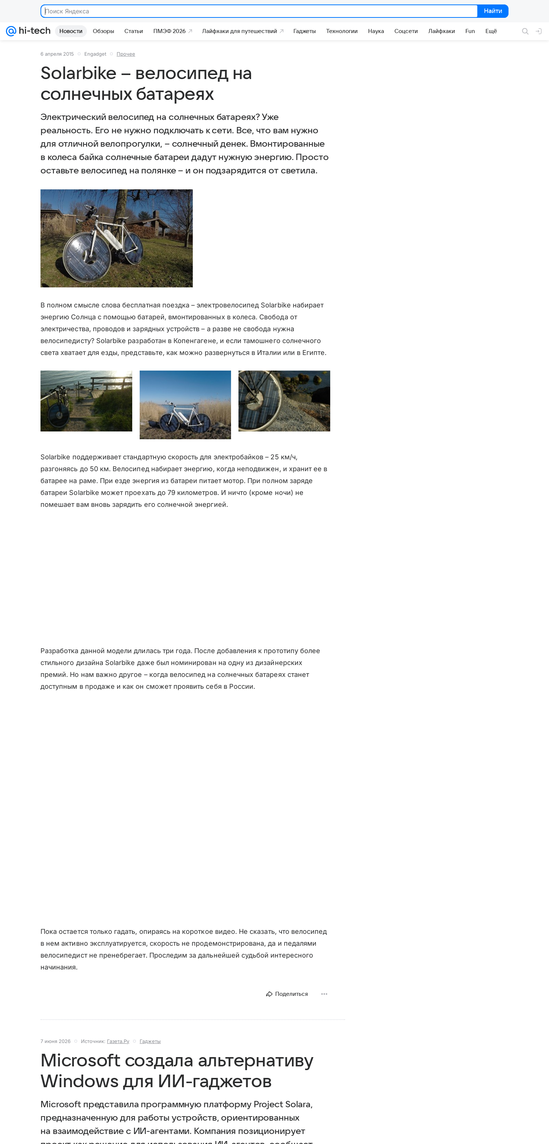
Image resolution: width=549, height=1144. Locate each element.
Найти (492, 11)
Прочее (126, 54)
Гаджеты (150, 1041)
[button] (116, 238)
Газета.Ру (118, 1041)
